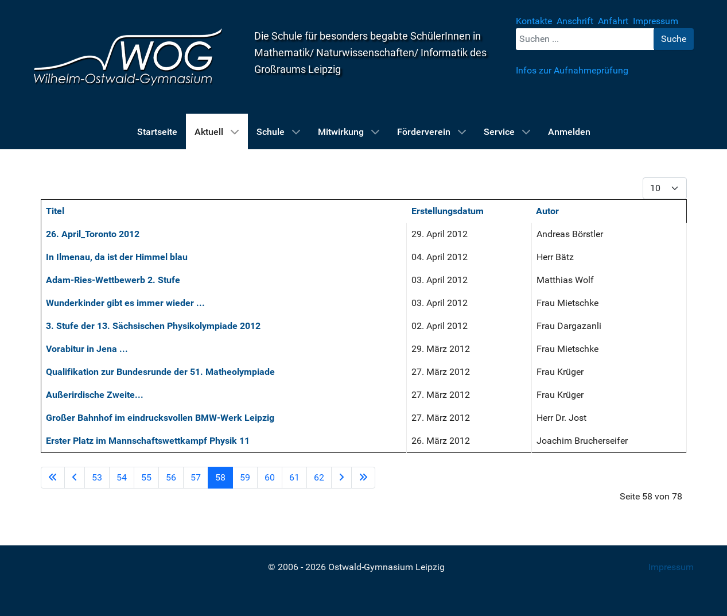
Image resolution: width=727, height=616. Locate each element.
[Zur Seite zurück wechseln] (74, 478)
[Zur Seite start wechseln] (53, 478)
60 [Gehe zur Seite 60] (270, 477)
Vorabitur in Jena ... (87, 348)
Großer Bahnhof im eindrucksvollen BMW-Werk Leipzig (160, 417)
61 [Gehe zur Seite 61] (294, 477)
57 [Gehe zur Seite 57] (196, 477)
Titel (55, 211)
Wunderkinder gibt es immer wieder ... (125, 302)
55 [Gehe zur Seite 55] (146, 477)
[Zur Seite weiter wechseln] (341, 478)
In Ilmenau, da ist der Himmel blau (117, 256)
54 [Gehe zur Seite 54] (121, 477)
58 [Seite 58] (220, 477)
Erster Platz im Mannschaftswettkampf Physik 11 (148, 440)
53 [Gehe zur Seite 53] (97, 477)
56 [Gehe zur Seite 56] (171, 477)
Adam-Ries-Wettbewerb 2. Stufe (113, 279)
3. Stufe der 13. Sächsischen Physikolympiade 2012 (153, 325)
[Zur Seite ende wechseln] (363, 478)
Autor (547, 211)
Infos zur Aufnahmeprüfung (572, 70)
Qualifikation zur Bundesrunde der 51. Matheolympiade (160, 371)
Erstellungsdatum (447, 211)
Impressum (671, 566)
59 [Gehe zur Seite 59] (245, 477)
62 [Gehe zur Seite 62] (319, 477)
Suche (673, 38)
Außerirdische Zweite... (94, 394)
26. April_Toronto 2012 (92, 233)
